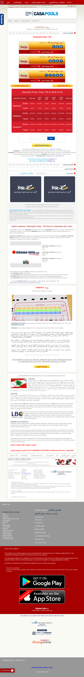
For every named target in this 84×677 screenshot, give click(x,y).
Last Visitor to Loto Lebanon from (42, 615)
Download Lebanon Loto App (11, 512)
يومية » (27, 2)
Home (4, 513)
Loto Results (6, 527)
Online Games (7, 532)
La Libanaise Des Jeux (47, 5)
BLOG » (69, 2)
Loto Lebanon (6, 520)
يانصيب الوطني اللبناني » (39, 2)
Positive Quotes (7, 533)
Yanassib (5, 528)
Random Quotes (7, 535)
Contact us (6, 517)
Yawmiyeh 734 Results (55, 149)
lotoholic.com (20, 660)
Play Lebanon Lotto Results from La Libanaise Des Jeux (25, 282)
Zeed (4, 523)
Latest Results (39, 517)
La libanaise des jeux (31, 463)
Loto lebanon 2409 (8, 538)
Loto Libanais (6, 525)
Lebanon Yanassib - (48, 510)
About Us (5, 515)
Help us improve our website (11, 518)
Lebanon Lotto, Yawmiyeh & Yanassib (32, 569)
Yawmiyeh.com (50, 156)
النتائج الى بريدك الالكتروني (57, 2)
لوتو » (9, 2)
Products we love (7, 537)
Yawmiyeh (5, 522)
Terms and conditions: (12, 549)
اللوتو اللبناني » (17, 2)
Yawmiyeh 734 (59, 156)
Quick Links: (6, 504)
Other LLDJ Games (8, 530)
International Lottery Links (42, 667)
